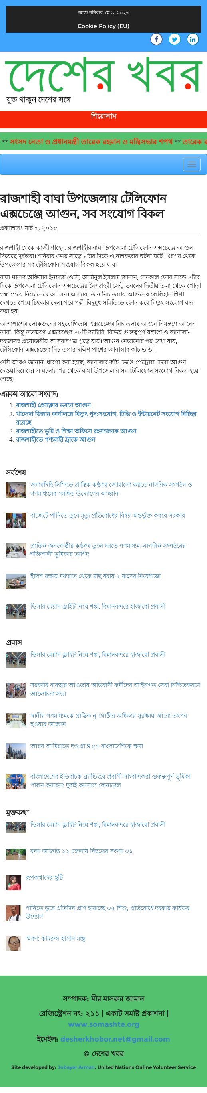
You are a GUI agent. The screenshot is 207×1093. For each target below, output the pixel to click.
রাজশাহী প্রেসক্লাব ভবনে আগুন (53, 405)
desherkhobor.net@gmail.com (115, 1039)
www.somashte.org (103, 1024)
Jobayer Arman (76, 1067)
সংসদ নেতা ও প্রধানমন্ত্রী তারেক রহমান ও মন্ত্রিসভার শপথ (95, 142)
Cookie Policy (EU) (103, 26)
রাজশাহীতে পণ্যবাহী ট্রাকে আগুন (55, 439)
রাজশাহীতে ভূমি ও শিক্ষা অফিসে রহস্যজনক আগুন (76, 431)
